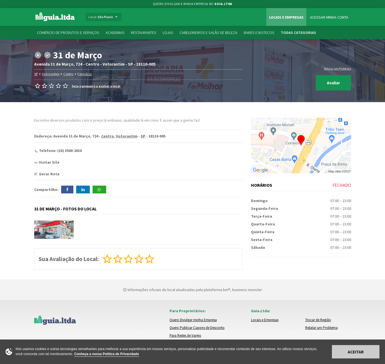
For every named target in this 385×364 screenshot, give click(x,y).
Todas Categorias (298, 32)
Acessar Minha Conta (329, 17)
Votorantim (50, 74)
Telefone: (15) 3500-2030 (60, 150)
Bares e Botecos (259, 32)
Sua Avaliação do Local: (69, 259)
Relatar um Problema (337, 69)
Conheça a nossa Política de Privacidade (106, 354)
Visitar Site (49, 162)
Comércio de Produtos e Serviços (68, 32)
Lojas (168, 32)
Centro (68, 74)
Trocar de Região (318, 320)
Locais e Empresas (286, 17)
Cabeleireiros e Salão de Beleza (208, 32)
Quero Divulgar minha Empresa (193, 320)
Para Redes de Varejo (185, 335)
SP (36, 74)
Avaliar (333, 82)
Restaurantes (143, 32)
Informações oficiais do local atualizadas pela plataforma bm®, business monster (192, 289)
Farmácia (85, 74)
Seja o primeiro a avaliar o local (96, 86)
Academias (115, 32)
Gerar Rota (49, 173)
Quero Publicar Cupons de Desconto (197, 327)
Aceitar (356, 352)
